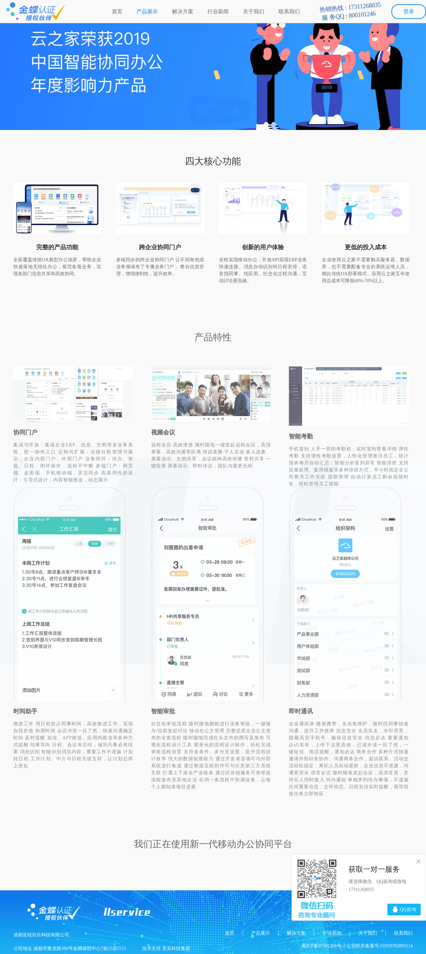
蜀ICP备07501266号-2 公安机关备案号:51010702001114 (357, 945)
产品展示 (147, 11)
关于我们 (253, 11)
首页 (117, 11)
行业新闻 (218, 11)
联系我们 (289, 11)
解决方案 (182, 11)
